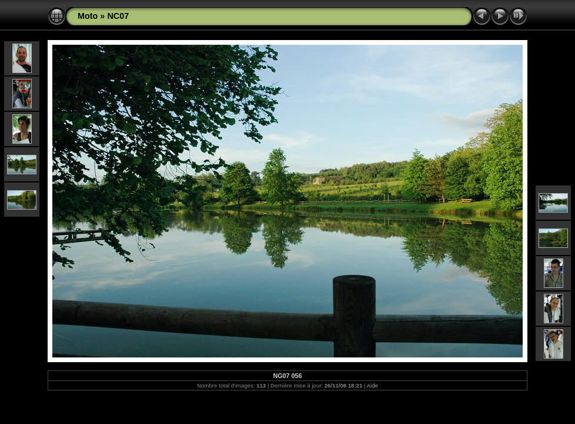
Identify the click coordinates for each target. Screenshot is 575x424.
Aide (372, 385)
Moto (88, 16)
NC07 (118, 16)
